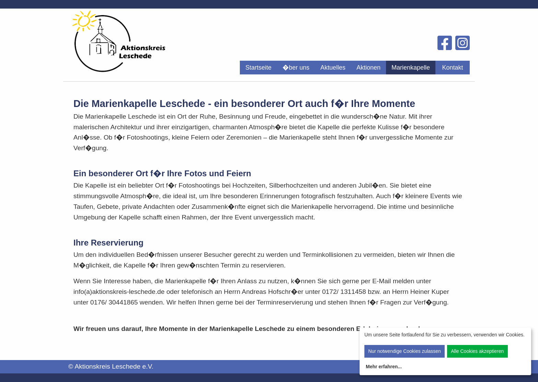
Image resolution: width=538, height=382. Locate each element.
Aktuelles (333, 67)
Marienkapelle (410, 67)
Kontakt (452, 67)
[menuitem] (258, 67)
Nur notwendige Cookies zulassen (404, 351)
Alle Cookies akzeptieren (477, 351)
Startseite (258, 67)
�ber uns (295, 67)
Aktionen (368, 67)
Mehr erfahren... (384, 366)
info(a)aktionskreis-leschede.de (119, 291)
